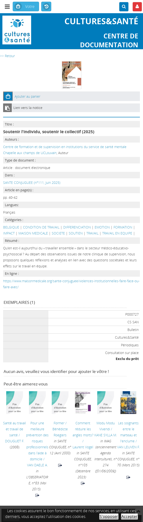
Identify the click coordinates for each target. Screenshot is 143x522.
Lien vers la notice (27, 107)
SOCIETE (58, 233)
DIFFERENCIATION (77, 227)
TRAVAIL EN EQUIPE (117, 233)
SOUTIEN (76, 233)
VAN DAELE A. (37, 465)
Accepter (129, 516)
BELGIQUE (11, 227)
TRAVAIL (92, 233)
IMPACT (9, 233)
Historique (46, 7)
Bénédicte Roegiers (60, 432)
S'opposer (109, 516)
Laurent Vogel (83, 447)
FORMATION (123, 227)
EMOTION (102, 227)
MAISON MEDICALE (33, 233)
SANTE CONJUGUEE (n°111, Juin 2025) (31, 182)
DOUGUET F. (14, 441)
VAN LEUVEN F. (128, 447)
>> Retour (7, 56)
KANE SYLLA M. (105, 435)
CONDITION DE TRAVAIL (41, 227)
